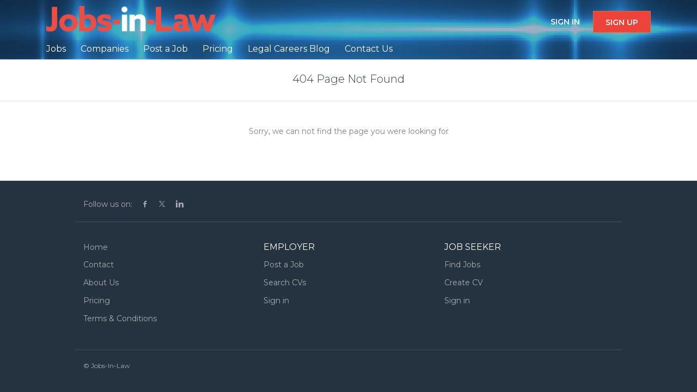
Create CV (463, 282)
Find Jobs (462, 265)
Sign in (565, 22)
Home (95, 247)
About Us (101, 282)
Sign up (622, 22)
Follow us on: (107, 204)
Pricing (96, 300)
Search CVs (285, 282)
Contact (98, 265)
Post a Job (284, 265)
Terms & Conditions (120, 318)
